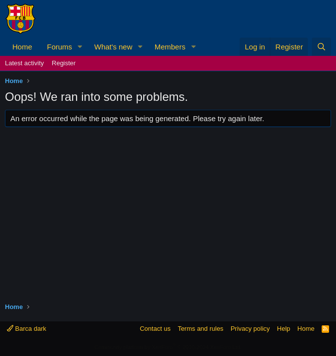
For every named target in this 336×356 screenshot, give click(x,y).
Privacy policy (250, 328)
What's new (113, 47)
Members (170, 47)
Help (284, 328)
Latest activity (24, 63)
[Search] (321, 47)
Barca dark (26, 328)
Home (22, 47)
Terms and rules (200, 328)
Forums (59, 47)
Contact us (155, 328)
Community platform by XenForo (168, 347)
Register (64, 63)
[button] (80, 47)
